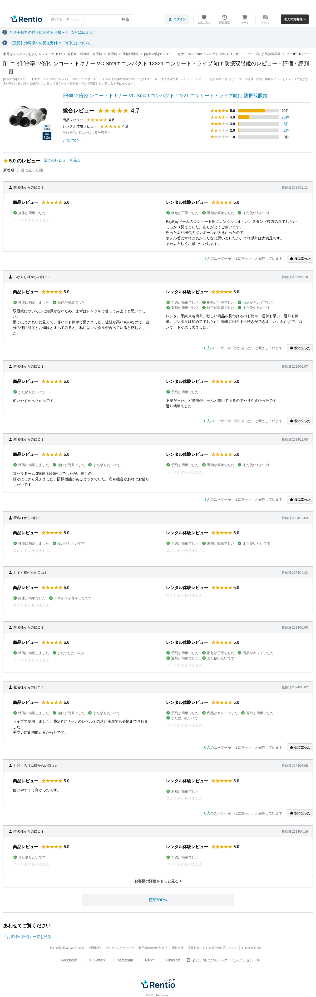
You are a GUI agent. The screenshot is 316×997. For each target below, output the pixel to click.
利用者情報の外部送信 (153, 947)
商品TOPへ (72, 140)
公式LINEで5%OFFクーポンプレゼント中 (224, 960)
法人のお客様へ (295, 19)
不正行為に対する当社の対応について (212, 947)
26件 (286, 117)
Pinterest (170, 960)
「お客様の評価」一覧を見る (27, 937)
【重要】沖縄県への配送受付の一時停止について (50, 43)
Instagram (122, 960)
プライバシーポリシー (119, 947)
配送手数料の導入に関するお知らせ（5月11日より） (53, 32)
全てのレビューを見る (62, 160)
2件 (286, 130)
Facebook (66, 960)
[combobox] (91, 19)
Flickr (146, 960)
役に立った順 (32, 170)
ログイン (177, 19)
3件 (286, 124)
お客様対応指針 (252, 947)
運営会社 (178, 947)
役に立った (300, 258)
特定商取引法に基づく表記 (67, 947)
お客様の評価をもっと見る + (158, 881)
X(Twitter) (94, 960)
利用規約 (95, 947)
